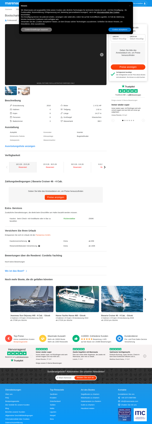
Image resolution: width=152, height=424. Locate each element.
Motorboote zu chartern (90, 398)
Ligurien (53, 412)
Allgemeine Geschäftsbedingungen (19, 415)
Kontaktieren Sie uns (126, 394)
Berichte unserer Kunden (15, 412)
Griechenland (55, 401)
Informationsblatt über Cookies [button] (108, 12)
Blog (7, 408)
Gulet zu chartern (88, 405)
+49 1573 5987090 (127, 398)
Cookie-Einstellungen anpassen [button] (36, 30)
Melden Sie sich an (85, 377)
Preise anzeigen (55, 197)
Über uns (9, 394)
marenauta (14, 3)
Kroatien (53, 398)
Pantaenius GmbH (43, 235)
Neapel (53, 415)
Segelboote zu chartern (90, 394)
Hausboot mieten (87, 408)
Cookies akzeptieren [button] (119, 30)
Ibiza (52, 419)
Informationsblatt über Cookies (17, 419)
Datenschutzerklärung (14, 423)
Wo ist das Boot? (16, 271)
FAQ (7, 398)
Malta (52, 408)
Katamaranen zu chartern (91, 401)
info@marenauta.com (128, 401)
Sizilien (53, 405)
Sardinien (53, 394)
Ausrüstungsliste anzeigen (20, 146)
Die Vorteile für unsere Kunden (17, 405)
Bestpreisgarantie (21, 342)
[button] (130, 6)
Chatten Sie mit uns (127, 405)
